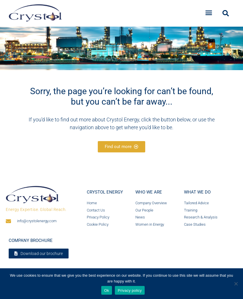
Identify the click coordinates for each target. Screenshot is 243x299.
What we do (197, 192)
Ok (106, 290)
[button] (208, 11)
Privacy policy (130, 290)
